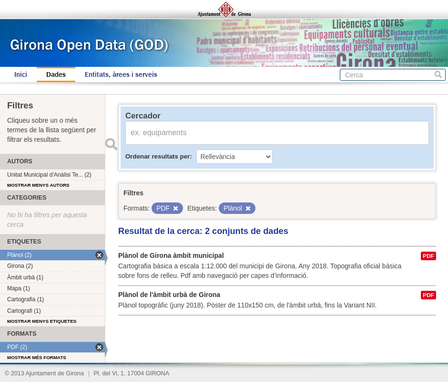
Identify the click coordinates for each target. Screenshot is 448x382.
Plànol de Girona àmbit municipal (171, 255)
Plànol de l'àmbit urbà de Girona (169, 294)
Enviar (111, 144)
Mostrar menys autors (38, 185)
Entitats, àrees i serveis (121, 74)
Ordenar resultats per (157, 156)
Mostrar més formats (36, 357)
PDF (428, 256)
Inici (20, 74)
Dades (56, 74)
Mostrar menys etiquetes (41, 321)
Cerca (438, 75)
